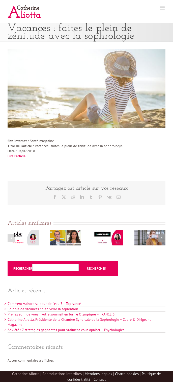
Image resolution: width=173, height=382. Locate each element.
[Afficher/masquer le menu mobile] (162, 7)
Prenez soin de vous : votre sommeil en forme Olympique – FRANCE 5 (61, 314)
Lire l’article (16, 156)
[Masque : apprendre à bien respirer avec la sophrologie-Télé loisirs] (150, 232)
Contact (100, 379)
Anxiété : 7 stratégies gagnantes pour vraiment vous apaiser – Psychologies (66, 330)
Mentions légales (98, 373)
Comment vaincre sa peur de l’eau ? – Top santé (44, 303)
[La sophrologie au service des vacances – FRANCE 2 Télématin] (65, 232)
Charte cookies (127, 373)
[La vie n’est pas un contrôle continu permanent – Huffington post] (107, 232)
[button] (11, 238)
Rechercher (22, 269)
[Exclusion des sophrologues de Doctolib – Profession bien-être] (23, 232)
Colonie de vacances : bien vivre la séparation (43, 309)
